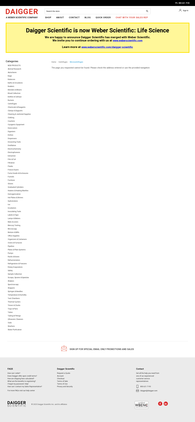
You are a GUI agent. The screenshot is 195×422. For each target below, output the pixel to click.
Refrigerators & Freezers (17, 263)
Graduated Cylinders (16, 187)
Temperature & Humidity (17, 295)
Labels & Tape (13, 215)
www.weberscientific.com (128, 41)
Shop (48, 17)
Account (60, 376)
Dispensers (12, 138)
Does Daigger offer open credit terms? (22, 376)
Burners (11, 100)
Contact (74, 17)
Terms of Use (62, 384)
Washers (11, 326)
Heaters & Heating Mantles (18, 190)
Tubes (10, 312)
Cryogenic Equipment (16, 124)
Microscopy (12, 229)
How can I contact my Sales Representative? (25, 386)
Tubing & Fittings (14, 316)
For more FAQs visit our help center (21, 390)
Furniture (11, 180)
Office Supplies (13, 236)
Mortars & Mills (13, 232)
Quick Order (103, 17)
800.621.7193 (145, 386)
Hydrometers (13, 201)
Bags (10, 76)
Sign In (185, 10)
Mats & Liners (13, 222)
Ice (9, 204)
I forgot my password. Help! (18, 384)
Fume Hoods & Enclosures (18, 173)
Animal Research (14, 69)
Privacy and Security (65, 386)
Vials (10, 322)
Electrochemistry (14, 149)
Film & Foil (12, 159)
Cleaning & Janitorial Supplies (19, 114)
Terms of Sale (62, 381)
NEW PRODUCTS (14, 65)
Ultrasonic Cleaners (15, 319)
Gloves (10, 183)
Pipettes (11, 246)
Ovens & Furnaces (15, 243)
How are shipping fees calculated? (21, 378)
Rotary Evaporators (15, 267)
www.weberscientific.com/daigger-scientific (107, 47)
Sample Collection (15, 274)
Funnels (11, 176)
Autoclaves (12, 72)
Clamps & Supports (15, 110)
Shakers (11, 281)
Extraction (12, 156)
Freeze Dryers (13, 170)
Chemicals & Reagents (16, 107)
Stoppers (11, 288)
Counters (11, 121)
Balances (11, 79)
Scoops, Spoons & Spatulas (18, 277)
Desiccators (12, 128)
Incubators (12, 208)
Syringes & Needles (15, 291)
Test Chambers (14, 298)
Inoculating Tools (14, 211)
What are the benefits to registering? (22, 381)
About (60, 17)
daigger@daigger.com (148, 390)
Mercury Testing (14, 225)
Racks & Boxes (13, 256)
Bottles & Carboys (15, 97)
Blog (88, 17)
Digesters (11, 131)
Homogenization (14, 194)
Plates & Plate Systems (17, 249)
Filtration (11, 163)
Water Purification (15, 329)
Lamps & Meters (14, 218)
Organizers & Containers (17, 239)
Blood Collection (14, 93)
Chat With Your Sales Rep (132, 17)
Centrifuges (12, 103)
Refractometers (14, 260)
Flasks (10, 166)
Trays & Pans (13, 309)
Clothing (11, 117)
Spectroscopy (13, 284)
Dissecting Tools (14, 142)
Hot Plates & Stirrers (15, 197)
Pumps (10, 253)
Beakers (11, 86)
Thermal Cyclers (14, 302)
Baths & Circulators (15, 83)
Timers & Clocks (14, 305)
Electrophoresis (14, 152)
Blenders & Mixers (15, 90)
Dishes (10, 135)
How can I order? (14, 373)
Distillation (12, 145)
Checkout (60, 378)
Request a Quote (63, 373)
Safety (10, 270)
